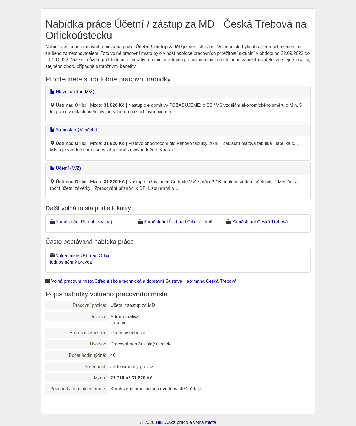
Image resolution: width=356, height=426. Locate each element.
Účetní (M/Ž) (65, 168)
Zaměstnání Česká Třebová (260, 221)
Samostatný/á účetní (73, 129)
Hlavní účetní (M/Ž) (72, 91)
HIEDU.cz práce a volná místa (186, 422)
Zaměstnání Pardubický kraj (84, 221)
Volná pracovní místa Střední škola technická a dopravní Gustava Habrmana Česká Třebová (143, 281)
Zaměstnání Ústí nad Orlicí (170, 221)
